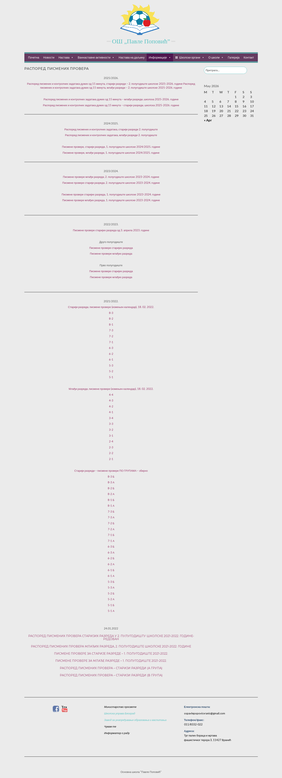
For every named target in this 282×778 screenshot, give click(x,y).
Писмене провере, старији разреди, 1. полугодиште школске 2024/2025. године (111, 146)
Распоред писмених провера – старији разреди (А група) (111, 668)
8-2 (111, 318)
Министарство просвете (120, 706)
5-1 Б (111, 605)
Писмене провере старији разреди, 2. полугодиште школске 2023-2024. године (111, 182)
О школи (214, 57)
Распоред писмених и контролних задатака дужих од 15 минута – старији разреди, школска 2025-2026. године (111, 105)
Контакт (248, 57)
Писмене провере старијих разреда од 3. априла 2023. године (111, 230)
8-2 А (111, 494)
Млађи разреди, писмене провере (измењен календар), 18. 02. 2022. (111, 388)
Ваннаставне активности (94, 57)
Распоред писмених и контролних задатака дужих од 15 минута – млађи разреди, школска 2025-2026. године (111, 99)
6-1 (111, 359)
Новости (48, 57)
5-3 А (111, 587)
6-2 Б (111, 558)
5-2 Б (111, 593)
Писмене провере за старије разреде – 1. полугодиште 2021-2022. (111, 653)
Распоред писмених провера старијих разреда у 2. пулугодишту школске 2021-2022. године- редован (111, 637)
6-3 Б (111, 546)
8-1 (111, 324)
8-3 (111, 313)
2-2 (111, 453)
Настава (63, 57)
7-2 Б (111, 523)
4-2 (111, 406)
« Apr (208, 120)
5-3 (111, 365)
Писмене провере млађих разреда (111, 253)
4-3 (111, 400)
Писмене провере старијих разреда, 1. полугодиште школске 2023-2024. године (111, 194)
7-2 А (111, 529)
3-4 (111, 418)
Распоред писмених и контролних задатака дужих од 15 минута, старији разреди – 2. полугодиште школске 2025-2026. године (104, 83)
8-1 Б (111, 500)
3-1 (111, 435)
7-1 (111, 342)
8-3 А (111, 482)
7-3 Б (111, 511)
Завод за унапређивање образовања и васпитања (135, 720)
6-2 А (111, 564)
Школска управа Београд (119, 713)
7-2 (111, 336)
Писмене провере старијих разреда (111, 247)
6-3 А (111, 552)
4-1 (111, 412)
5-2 (111, 371)
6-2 (111, 353)
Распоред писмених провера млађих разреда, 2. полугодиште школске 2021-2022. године (111, 646)
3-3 (111, 423)
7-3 (111, 330)
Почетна (33, 57)
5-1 (111, 377)
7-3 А (111, 517)
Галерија (233, 57)
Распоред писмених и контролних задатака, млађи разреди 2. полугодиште (111, 135)
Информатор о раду (117, 733)
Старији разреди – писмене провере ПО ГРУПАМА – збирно (111, 470)
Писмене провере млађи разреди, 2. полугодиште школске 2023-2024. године (111, 176)
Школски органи (189, 57)
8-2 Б (111, 488)
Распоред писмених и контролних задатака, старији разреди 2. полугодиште (111, 129)
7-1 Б (111, 535)
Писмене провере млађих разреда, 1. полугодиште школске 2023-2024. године (111, 200)
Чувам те (110, 726)
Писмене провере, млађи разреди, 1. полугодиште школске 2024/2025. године (111, 152)
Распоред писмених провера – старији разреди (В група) (111, 675)
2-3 (111, 447)
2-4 (111, 441)
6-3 (111, 348)
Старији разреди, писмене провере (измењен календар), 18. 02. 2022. (111, 307)
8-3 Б (111, 476)
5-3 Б (111, 581)
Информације (158, 57)
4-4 (111, 394)
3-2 (111, 429)
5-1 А (111, 610)
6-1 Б (111, 570)
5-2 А (111, 599)
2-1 (111, 459)
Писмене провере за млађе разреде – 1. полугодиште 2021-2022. (111, 661)
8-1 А (111, 505)
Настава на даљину (132, 57)
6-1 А (111, 575)
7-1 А (111, 540)
